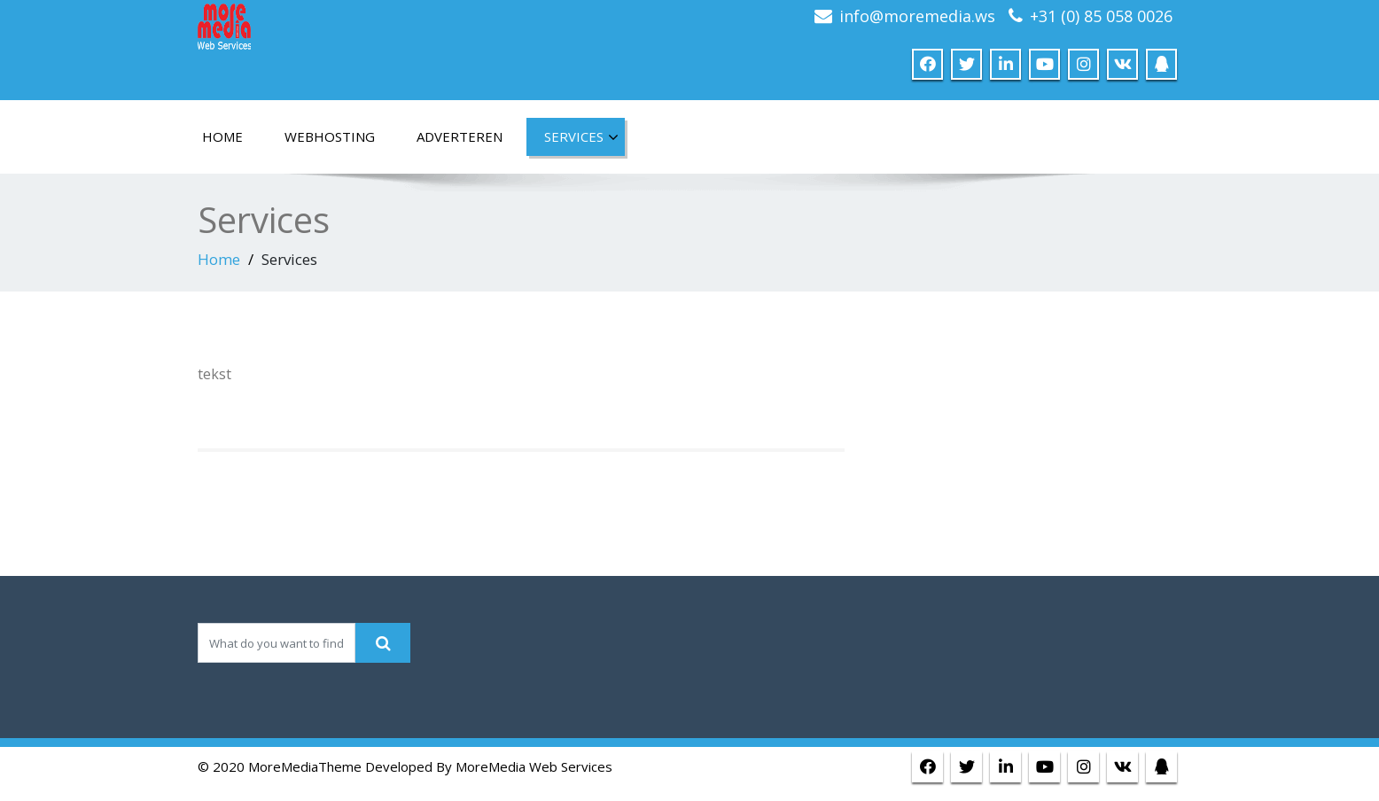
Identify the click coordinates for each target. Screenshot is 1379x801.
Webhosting (329, 136)
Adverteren (460, 136)
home (222, 136)
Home (219, 259)
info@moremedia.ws (917, 16)
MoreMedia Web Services (534, 766)
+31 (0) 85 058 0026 (1101, 16)
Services (581, 137)
